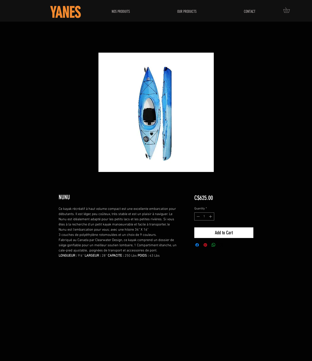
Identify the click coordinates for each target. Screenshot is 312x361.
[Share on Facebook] (197, 245)
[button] (289, 10)
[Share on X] (221, 245)
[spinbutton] (204, 216)
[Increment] (211, 216)
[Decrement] (197, 216)
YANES (65, 13)
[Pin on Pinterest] (205, 245)
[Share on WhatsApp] (213, 245)
